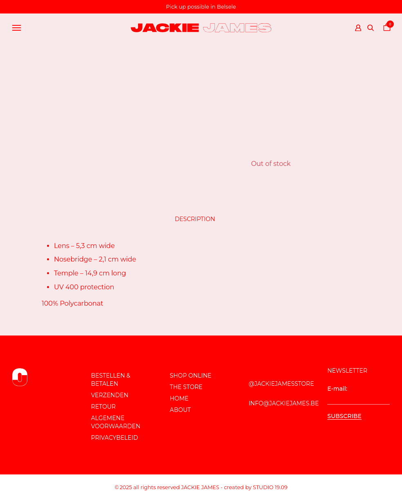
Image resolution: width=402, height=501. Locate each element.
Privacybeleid (114, 437)
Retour (103, 406)
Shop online (191, 375)
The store (186, 387)
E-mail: (358, 395)
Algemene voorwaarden (116, 422)
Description (195, 219)
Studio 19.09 (270, 487)
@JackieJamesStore (281, 383)
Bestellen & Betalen (110, 379)
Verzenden (109, 395)
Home (179, 398)
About (180, 410)
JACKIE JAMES (200, 487)
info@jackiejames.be (283, 403)
